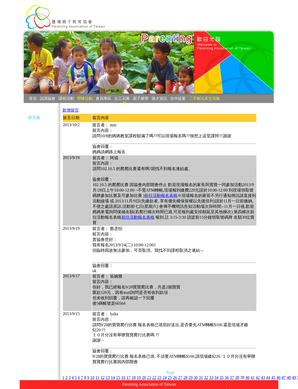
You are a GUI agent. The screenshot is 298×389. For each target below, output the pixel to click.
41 (252, 377)
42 (258, 377)
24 (164, 377)
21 (149, 377)
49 (294, 377)
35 (221, 377)
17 (128, 377)
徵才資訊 (159, 98)
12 (102, 377)
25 (170, 377)
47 (283, 377)
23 (159, 377)
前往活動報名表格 (160, 195)
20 (144, 377)
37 (232, 377)
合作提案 (178, 98)
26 (175, 377)
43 (263, 377)
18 (133, 377)
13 (108, 377)
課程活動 (66, 98)
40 (247, 377)
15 (118, 377)
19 (139, 377)
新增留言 (70, 110)
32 (206, 377)
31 (201, 377)
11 (97, 377)
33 (211, 377)
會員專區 (103, 98)
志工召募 (122, 98)
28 (185, 377)
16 (123, 377)
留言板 (34, 117)
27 (180, 377)
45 (273, 377)
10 (92, 377)
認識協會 (47, 98)
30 (195, 377)
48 (289, 377)
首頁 (33, 98)
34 (216, 377)
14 (113, 377)
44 (268, 377)
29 (190, 377)
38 (237, 377)
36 (227, 377)
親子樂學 (140, 98)
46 (278, 377)
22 (154, 377)
